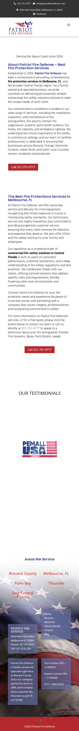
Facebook (39, 13)
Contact (48, 630)
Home (47, 614)
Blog (46, 634)
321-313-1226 (23, 648)
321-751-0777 (22, 3)
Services (49, 618)
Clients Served (52, 626)
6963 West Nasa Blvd (22, 636)
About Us (49, 622)
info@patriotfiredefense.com (49, 3)
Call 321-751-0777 (23, 167)
